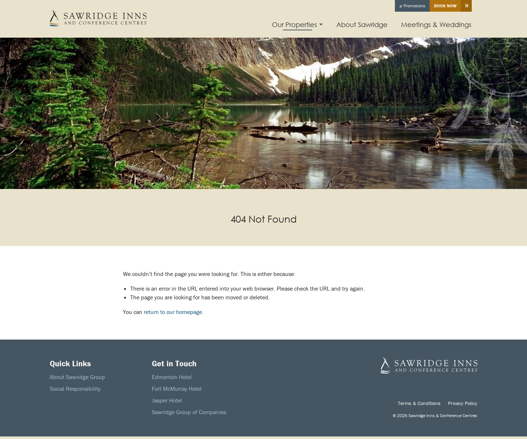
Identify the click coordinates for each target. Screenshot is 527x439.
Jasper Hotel (167, 400)
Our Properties (294, 24)
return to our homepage (173, 311)
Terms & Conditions (419, 403)
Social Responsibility (75, 388)
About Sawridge (362, 24)
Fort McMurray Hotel (177, 388)
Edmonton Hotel (172, 377)
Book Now (445, 5)
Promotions (412, 5)
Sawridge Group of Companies (189, 412)
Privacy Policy (462, 403)
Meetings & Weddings (436, 24)
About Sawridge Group (77, 377)
